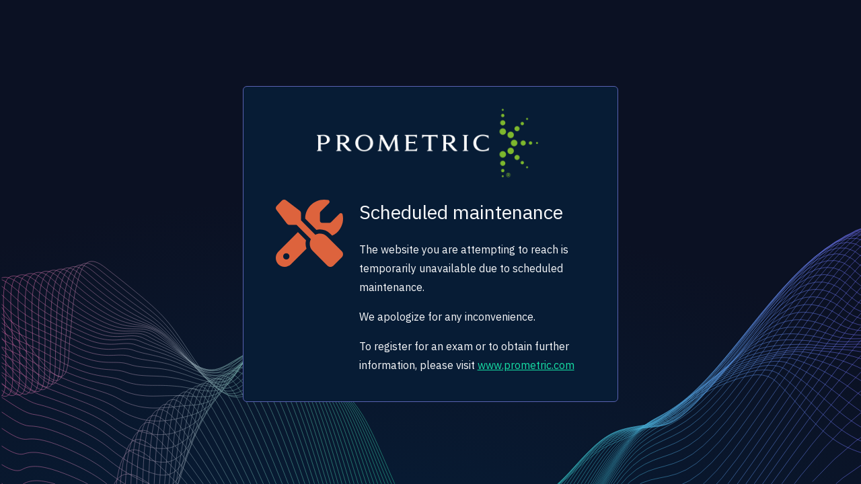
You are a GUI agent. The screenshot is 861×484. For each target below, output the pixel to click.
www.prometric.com (526, 365)
